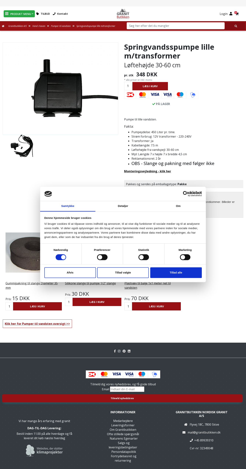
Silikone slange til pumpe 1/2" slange (90, 283)
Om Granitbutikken (123, 430)
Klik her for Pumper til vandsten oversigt (35, 324)
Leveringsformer (123, 425)
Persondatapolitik (123, 452)
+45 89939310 (203, 440)
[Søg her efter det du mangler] (235, 26)
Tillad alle (176, 272)
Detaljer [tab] (123, 205)
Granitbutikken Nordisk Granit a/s (202, 414)
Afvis (70, 272)
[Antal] (128, 86)
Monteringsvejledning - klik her (147, 171)
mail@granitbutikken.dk (204, 432)
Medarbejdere (123, 421)
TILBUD (43, 13)
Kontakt (60, 13)
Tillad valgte (123, 272)
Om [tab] (178, 205)
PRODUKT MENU (18, 14)
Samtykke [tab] (67, 205)
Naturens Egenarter (124, 438)
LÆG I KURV (150, 86)
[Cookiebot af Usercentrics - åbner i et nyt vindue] (186, 194)
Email (106, 389)
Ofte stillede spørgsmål (123, 434)
